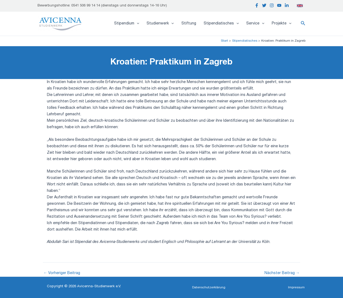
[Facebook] (257, 5)
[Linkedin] (287, 5)
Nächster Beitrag (282, 273)
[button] (303, 23)
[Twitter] (264, 5)
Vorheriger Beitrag (61, 273)
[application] (136, 23)
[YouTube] (279, 5)
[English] (300, 6)
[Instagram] (272, 5)
